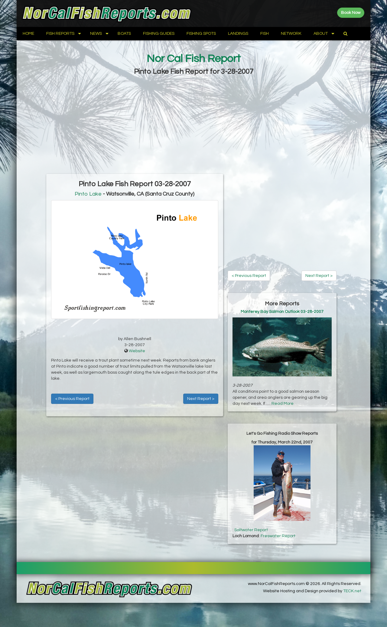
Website (137, 351)
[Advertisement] (193, 125)
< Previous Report (72, 399)
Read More (283, 403)
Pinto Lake (88, 194)
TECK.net (352, 591)
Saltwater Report (251, 530)
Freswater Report (278, 536)
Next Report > (200, 399)
